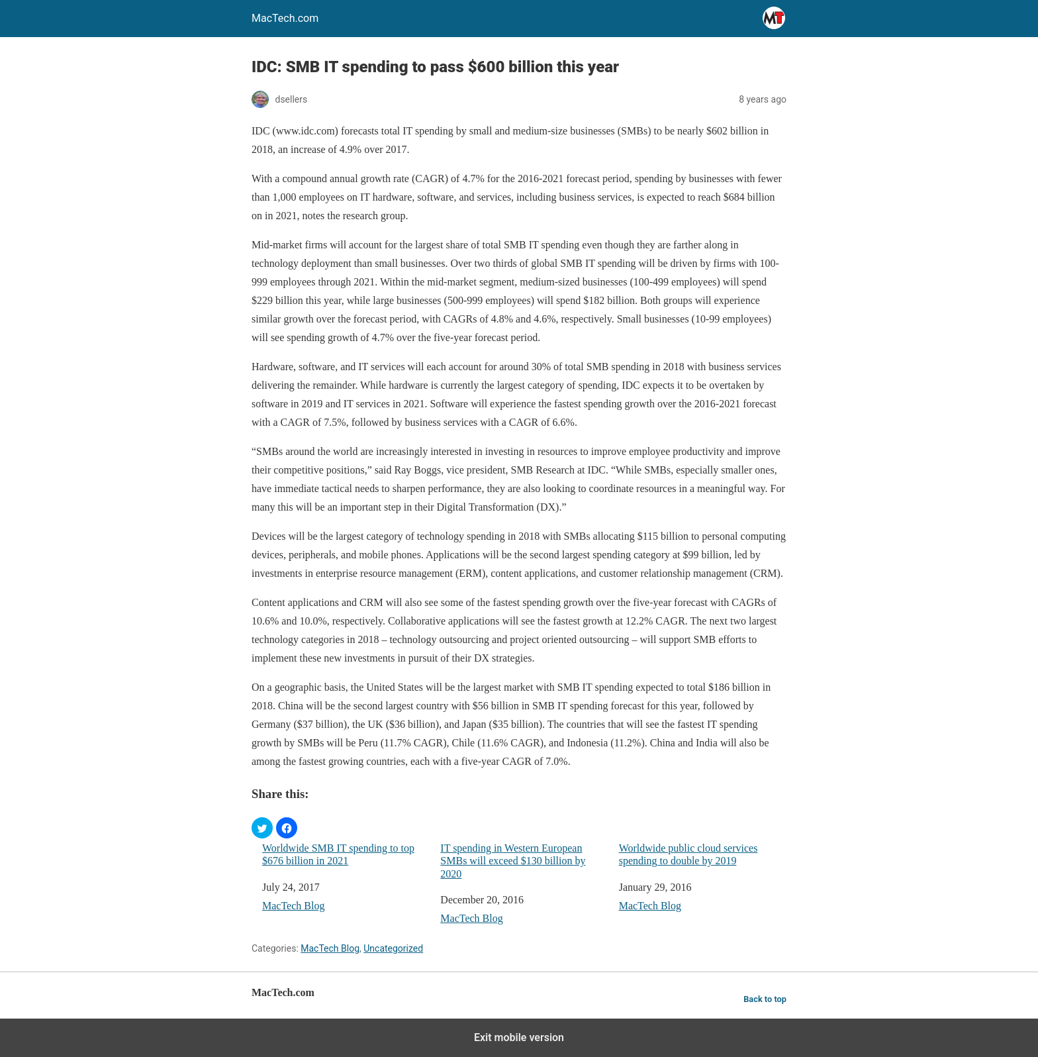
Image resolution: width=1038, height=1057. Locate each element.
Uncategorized (393, 948)
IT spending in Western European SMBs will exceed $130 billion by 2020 (512, 860)
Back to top (764, 999)
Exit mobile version (519, 1037)
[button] (262, 827)
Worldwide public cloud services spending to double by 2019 (688, 854)
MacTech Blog (293, 905)
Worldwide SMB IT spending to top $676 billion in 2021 (338, 854)
